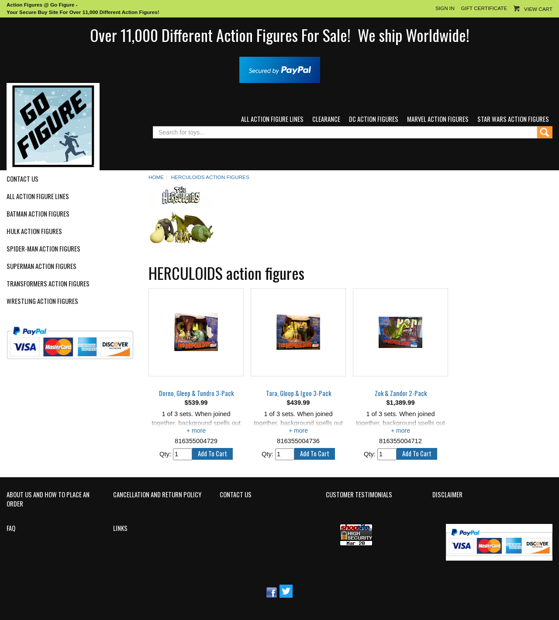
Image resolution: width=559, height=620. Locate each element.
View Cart (538, 9)
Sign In (445, 8)
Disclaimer (447, 494)
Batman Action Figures (38, 214)
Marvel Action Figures (438, 119)
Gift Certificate (484, 8)
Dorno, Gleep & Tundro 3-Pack (196, 393)
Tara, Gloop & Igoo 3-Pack (298, 393)
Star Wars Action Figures (513, 119)
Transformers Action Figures (48, 283)
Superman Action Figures (41, 266)
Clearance (326, 119)
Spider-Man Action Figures (43, 249)
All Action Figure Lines (272, 119)
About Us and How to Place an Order (48, 499)
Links (120, 528)
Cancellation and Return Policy (157, 494)
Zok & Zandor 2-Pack (401, 393)
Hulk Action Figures (34, 231)
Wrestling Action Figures (42, 301)
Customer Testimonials (359, 494)
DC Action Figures (373, 119)
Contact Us (22, 179)
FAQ (11, 528)
